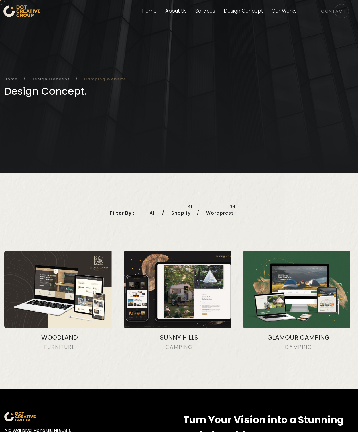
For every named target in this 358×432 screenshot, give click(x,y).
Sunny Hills (179, 337)
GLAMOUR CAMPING (298, 337)
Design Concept (243, 10)
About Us (176, 10)
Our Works (284, 10)
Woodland (59, 337)
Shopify (181, 213)
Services (205, 10)
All (153, 213)
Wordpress (220, 213)
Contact (333, 11)
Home (149, 10)
